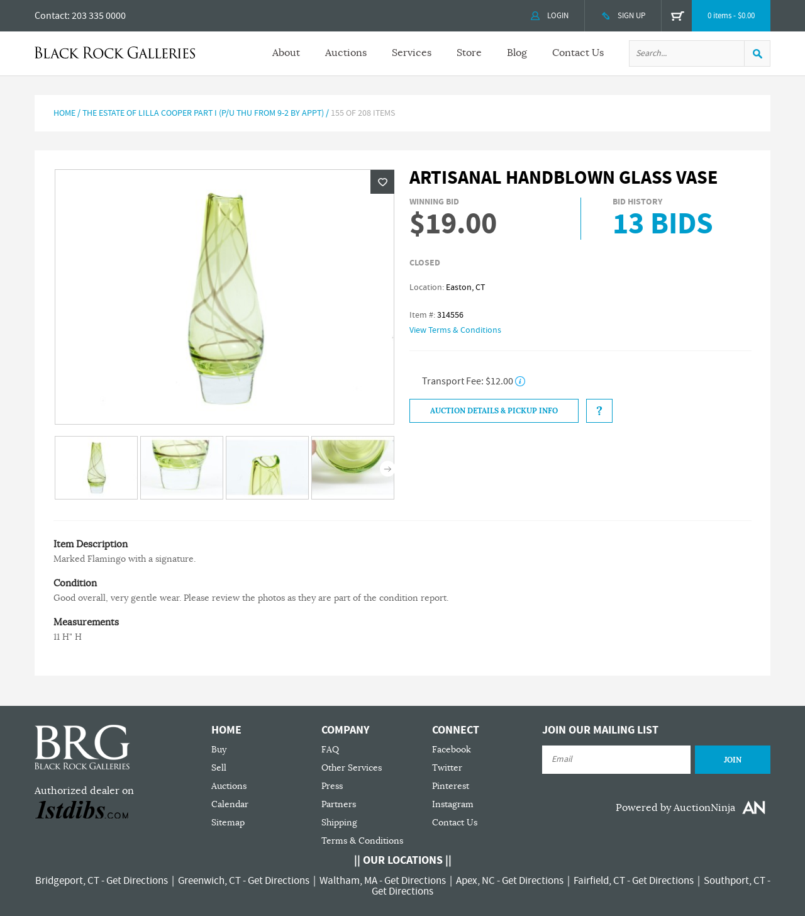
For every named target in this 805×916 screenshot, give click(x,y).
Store (469, 53)
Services (411, 53)
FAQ (330, 749)
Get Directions (137, 881)
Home (64, 113)
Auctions (346, 53)
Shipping (339, 822)
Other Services (351, 767)
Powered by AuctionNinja (675, 808)
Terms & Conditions (362, 840)
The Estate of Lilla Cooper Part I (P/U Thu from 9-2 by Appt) (203, 113)
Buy (218, 749)
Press (332, 786)
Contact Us (578, 53)
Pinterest (450, 786)
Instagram (453, 804)
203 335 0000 (99, 15)
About (286, 53)
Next (388, 469)
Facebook (451, 749)
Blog (517, 53)
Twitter (447, 767)
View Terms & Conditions (455, 330)
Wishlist (382, 182)
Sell (218, 767)
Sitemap (228, 822)
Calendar (229, 804)
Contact (51, 15)
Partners (338, 804)
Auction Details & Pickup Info (494, 411)
